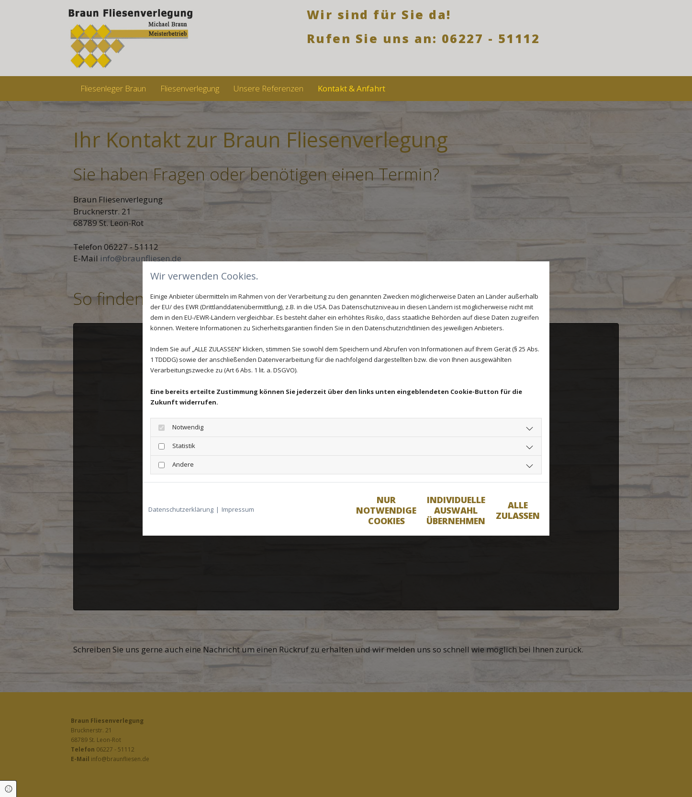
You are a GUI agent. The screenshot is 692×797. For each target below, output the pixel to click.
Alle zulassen (499, 513)
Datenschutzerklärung (180, 509)
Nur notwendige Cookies (317, 514)
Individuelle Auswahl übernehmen (408, 513)
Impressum (238, 509)
